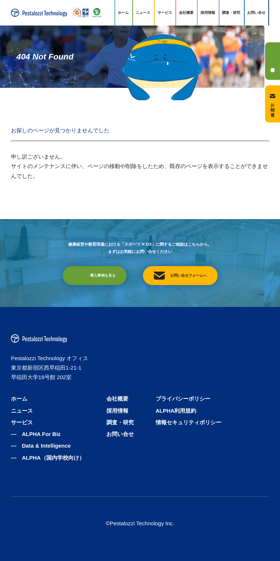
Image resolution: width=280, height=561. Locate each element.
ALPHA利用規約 (176, 411)
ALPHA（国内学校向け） (53, 458)
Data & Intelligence (46, 446)
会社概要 (186, 13)
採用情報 (208, 13)
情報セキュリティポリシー (188, 422)
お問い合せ (256, 13)
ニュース (143, 13)
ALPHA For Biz (41, 434)
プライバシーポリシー (183, 399)
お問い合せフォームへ (188, 275)
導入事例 (272, 60)
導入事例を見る (103, 275)
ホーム (123, 13)
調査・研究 (231, 13)
